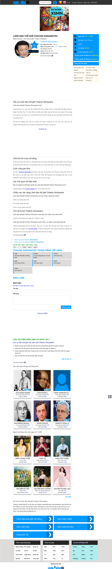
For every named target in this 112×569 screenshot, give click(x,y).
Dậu (45, 552)
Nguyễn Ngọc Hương (42, 490)
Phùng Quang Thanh (92, 75)
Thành (75, 548)
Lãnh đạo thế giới (29, 39)
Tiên (83, 552)
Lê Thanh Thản (90, 67)
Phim (23, 492)
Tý (45, 556)
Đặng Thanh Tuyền (23, 460)
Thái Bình (62, 464)
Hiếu (91, 552)
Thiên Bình (19, 556)
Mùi (54, 548)
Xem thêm (68, 498)
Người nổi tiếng (17, 39)
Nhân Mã (35, 556)
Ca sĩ (68, 2)
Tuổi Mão (62, 428)
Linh (91, 548)
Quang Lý (89, 80)
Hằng (83, 556)
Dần (62, 556)
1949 (91, 36)
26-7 (56, 46)
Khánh (84, 560)
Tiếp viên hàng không (42, 492)
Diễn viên (80, 2)
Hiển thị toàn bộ (66, 360)
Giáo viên (62, 462)
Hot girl (74, 2)
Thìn (54, 560)
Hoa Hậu (62, 492)
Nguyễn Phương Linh (62, 490)
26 (86, 36)
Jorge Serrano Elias (62, 394)
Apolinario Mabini (23, 394)
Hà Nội (22, 464)
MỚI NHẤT (94, 2)
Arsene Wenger (78, 80)
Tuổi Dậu (62, 398)
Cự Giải (18, 552)
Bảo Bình (27, 560)
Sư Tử (91, 52)
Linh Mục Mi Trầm (79, 72)
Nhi (74, 556)
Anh (91, 556)
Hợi (62, 552)
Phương (75, 560)
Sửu (54, 556)
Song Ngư (36, 560)
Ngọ (45, 548)
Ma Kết (18, 560)
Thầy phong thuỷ (42, 462)
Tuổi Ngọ (23, 428)
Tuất (54, 552)
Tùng (83, 548)
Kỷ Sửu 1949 (33, 228)
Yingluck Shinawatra (25, 172)
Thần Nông (27, 556)
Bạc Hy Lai (89, 78)
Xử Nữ (35, 552)
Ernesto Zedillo (62, 425)
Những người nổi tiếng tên (26, 239)
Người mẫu (86, 2)
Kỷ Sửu (87, 48)
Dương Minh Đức (79, 67)
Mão (45, 560)
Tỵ (62, 560)
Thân (63, 548)
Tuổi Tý (23, 398)
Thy (91, 560)
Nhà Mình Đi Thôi (22, 490)
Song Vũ (42, 460)
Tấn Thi (88, 72)
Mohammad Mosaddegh (22, 425)
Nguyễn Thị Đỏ (78, 78)
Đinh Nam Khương (91, 70)
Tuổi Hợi (42, 428)
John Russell (42, 394)
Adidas (76, 70)
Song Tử (35, 548)
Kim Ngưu (27, 548)
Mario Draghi (42, 425)
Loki (75, 75)
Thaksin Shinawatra (40, 39)
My (74, 552)
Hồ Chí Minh (23, 494)
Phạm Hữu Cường (62, 460)
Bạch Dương (19, 548)
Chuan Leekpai (30, 189)
